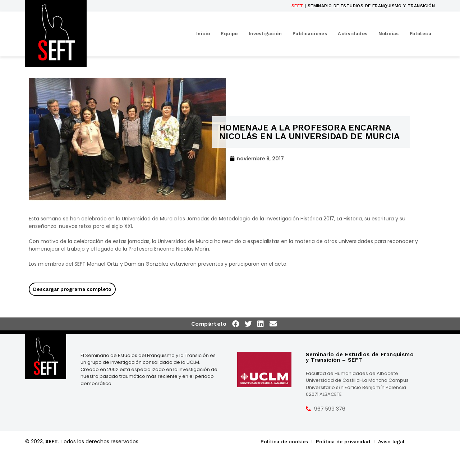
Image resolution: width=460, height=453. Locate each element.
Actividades (352, 33)
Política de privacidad (343, 441)
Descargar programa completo (72, 289)
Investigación (265, 33)
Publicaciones (310, 33)
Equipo (229, 33)
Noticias (388, 33)
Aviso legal (391, 441)
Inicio (203, 33)
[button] (236, 323)
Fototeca (420, 33)
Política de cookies (284, 441)
